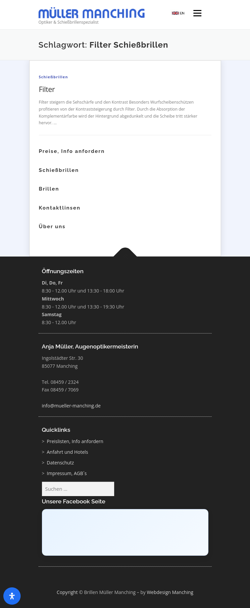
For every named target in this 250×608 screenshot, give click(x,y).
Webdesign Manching (170, 592)
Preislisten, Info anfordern (75, 441)
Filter (47, 89)
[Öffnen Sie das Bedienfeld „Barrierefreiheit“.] (12, 596)
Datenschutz (60, 462)
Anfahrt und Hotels (67, 452)
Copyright (67, 592)
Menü (196, 14)
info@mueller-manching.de (71, 405)
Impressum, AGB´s (67, 473)
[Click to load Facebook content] (125, 532)
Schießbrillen (53, 76)
